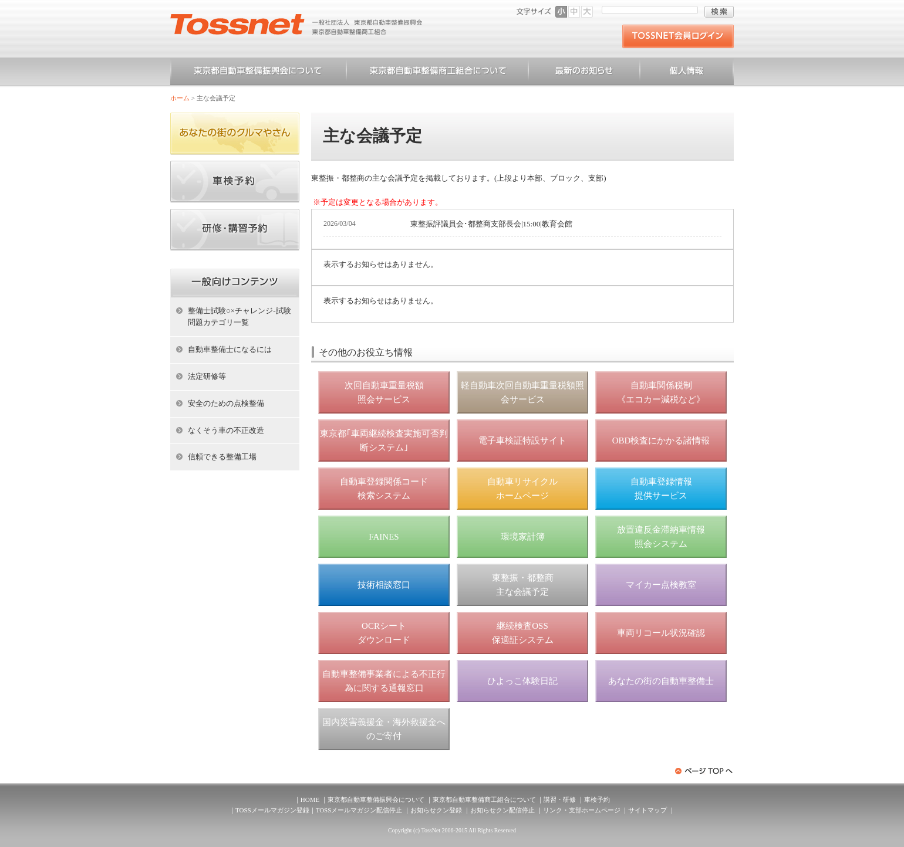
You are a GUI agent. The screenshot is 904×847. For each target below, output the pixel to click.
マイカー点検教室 (661, 584)
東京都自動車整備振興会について (258, 72)
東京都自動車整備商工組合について (437, 72)
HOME (310, 799)
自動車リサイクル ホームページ (522, 488)
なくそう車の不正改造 (226, 430)
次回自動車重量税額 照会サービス (384, 392)
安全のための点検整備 (226, 403)
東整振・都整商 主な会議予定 (523, 585)
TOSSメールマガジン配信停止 (359, 810)
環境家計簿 (523, 536)
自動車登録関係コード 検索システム (384, 488)
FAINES (384, 536)
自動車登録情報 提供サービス (661, 488)
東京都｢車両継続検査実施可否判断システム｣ (384, 440)
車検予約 (597, 799)
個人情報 (687, 72)
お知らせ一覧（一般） (584, 72)
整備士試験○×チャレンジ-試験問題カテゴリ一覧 (239, 316)
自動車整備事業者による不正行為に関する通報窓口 (384, 681)
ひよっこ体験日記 (522, 681)
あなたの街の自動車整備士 (661, 681)
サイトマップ (647, 810)
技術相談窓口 (383, 584)
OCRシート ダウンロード (383, 633)
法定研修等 (207, 376)
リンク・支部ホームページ (581, 810)
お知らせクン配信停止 (502, 810)
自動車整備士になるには (230, 349)
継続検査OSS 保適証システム (523, 633)
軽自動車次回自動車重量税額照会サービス (522, 392)
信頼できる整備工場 (222, 456)
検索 (719, 12)
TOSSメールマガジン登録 (272, 810)
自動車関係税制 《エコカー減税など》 (661, 392)
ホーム (180, 97)
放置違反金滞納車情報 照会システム (661, 536)
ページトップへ (704, 771)
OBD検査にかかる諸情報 (661, 440)
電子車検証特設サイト (522, 440)
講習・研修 (560, 799)
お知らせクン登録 (436, 810)
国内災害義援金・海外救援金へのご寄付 (384, 729)
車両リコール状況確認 (661, 633)
